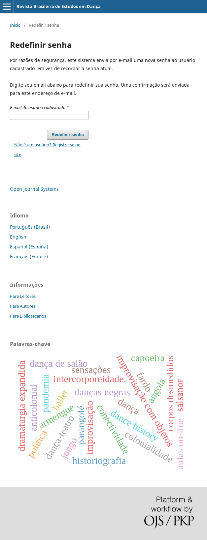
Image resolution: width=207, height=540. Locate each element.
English (18, 237)
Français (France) (29, 256)
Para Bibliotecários (28, 316)
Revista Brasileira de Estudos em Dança (59, 6)
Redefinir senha (68, 134)
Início (15, 25)
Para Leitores (23, 296)
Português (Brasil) (30, 227)
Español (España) (29, 246)
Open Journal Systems (34, 189)
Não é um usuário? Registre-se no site (47, 149)
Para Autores (22, 306)
